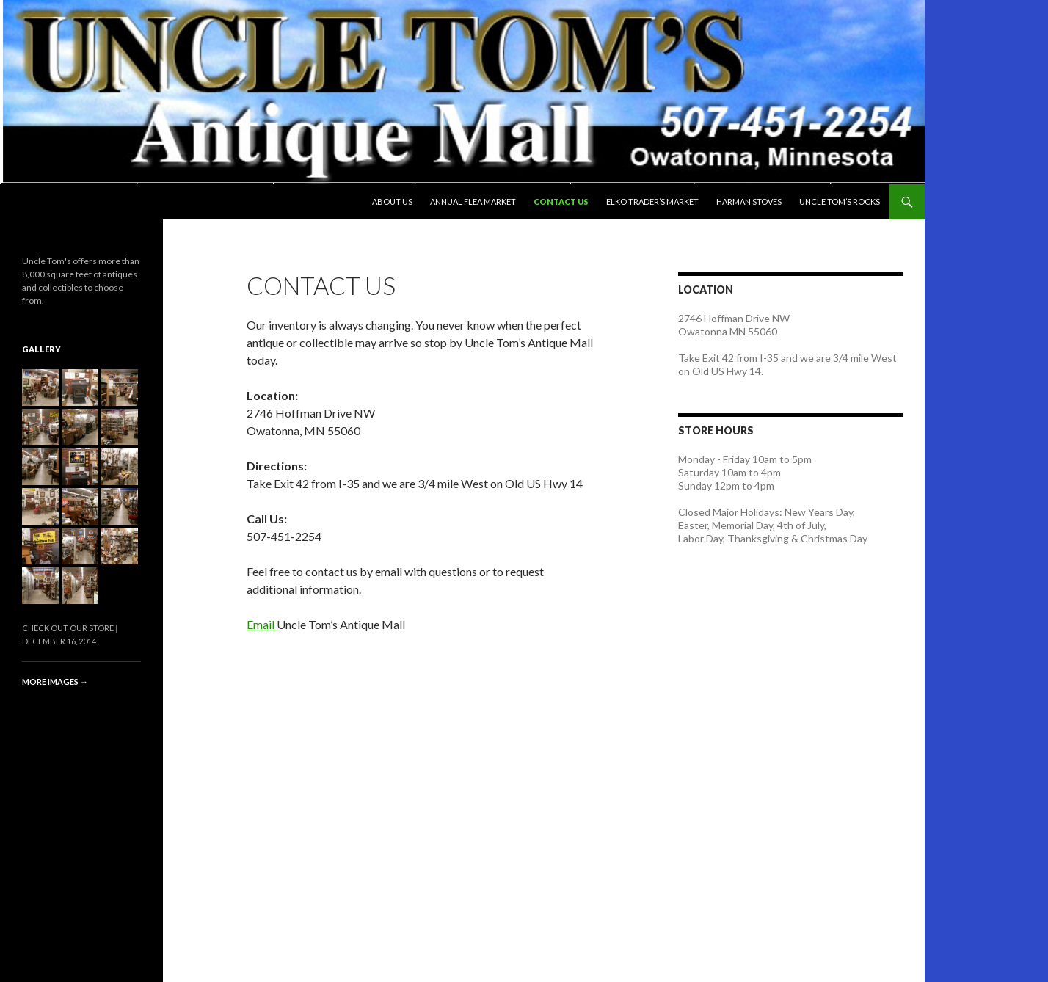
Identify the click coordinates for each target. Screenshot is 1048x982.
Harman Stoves (749, 201)
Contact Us (561, 201)
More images (55, 681)
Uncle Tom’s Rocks (839, 201)
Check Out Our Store (68, 628)
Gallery (41, 349)
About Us (392, 201)
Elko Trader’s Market (652, 201)
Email (262, 624)
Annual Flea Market (473, 201)
